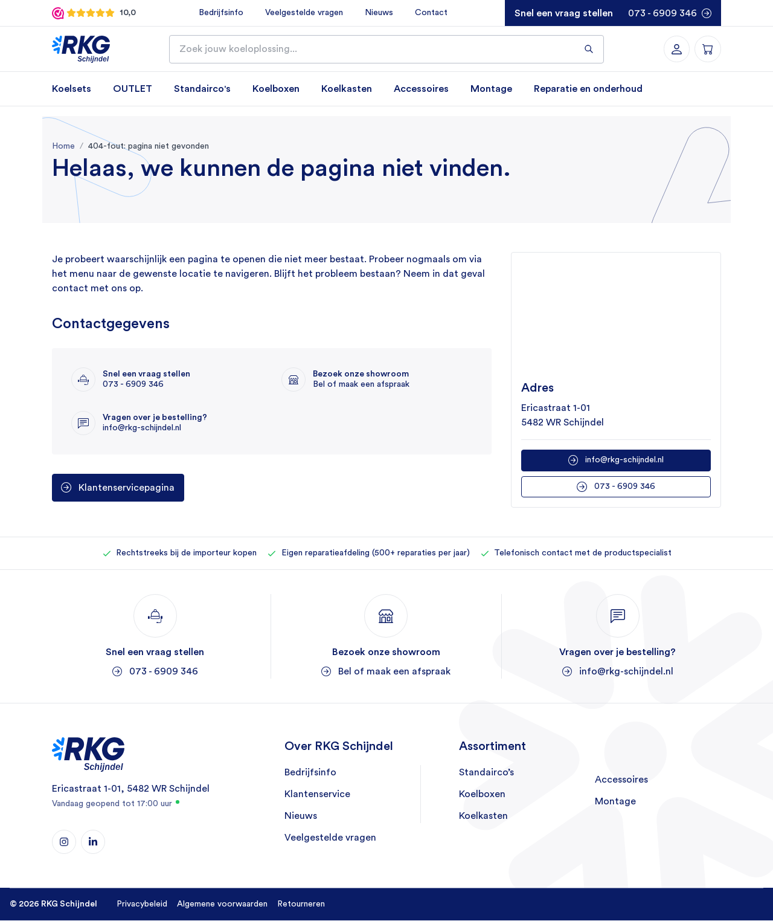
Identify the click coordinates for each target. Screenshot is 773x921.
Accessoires (421, 89)
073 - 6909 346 (662, 13)
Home (63, 147)
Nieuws (376, 12)
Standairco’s (486, 773)
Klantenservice (317, 795)
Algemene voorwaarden (222, 904)
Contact (428, 12)
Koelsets (71, 89)
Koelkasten (346, 89)
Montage (491, 89)
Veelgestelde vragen (302, 12)
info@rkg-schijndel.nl (624, 460)
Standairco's (202, 89)
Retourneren (301, 904)
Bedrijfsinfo (218, 12)
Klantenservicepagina (127, 488)
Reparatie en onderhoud (588, 89)
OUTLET (132, 89)
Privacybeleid (142, 904)
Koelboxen (276, 89)
